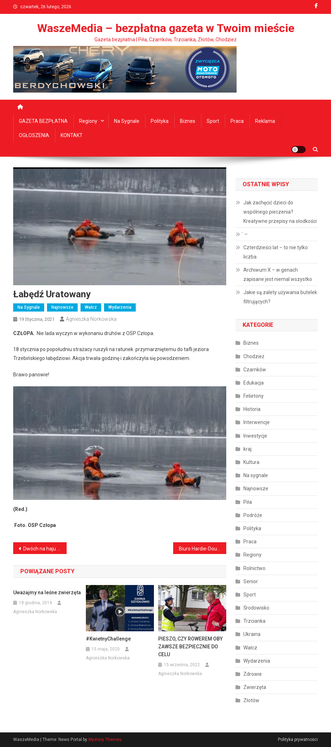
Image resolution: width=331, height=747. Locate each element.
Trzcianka (254, 621)
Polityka (160, 121)
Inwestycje (255, 436)
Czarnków (254, 369)
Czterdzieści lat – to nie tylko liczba (275, 252)
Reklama (265, 121)
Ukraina (251, 634)
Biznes (187, 121)
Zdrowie (252, 674)
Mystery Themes (104, 739)
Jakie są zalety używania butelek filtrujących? (280, 296)
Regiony (88, 121)
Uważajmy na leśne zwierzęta (47, 592)
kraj (247, 449)
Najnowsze (62, 307)
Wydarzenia (119, 307)
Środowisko (256, 608)
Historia (251, 409)
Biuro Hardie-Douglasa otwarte (203, 549)
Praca (237, 121)
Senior (250, 581)
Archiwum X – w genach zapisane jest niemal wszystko (277, 274)
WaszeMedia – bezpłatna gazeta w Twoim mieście (165, 28)
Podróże (252, 515)
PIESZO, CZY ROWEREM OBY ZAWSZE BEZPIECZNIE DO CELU (190, 646)
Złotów (251, 700)
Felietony (253, 396)
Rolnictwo (254, 568)
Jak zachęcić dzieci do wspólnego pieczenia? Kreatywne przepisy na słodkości (280, 212)
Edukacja (253, 383)
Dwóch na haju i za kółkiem (45, 549)
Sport (213, 121)
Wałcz (91, 307)
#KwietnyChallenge (108, 639)
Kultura (251, 462)
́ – (245, 234)
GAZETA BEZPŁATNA (43, 121)
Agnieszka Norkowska (91, 319)
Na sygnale (126, 121)
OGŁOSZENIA (34, 135)
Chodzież (253, 356)
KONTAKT (72, 135)
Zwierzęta (254, 687)
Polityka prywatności (298, 739)
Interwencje (256, 422)
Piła (247, 502)
